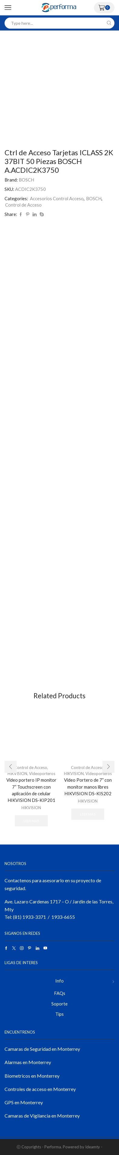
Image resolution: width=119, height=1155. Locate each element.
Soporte (59, 1003)
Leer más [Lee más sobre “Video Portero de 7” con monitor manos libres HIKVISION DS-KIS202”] (87, 814)
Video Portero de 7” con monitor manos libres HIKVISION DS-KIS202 (88, 786)
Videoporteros (42, 773)
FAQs (59, 993)
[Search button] (109, 23)
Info (59, 980)
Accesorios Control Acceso (57, 198)
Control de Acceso (23, 205)
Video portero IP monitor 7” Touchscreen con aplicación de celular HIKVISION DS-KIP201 (31, 790)
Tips (59, 1014)
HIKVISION (31, 807)
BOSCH (26, 179)
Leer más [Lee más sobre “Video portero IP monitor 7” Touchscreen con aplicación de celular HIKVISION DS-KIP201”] (31, 821)
